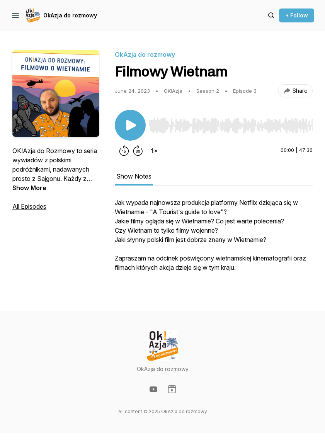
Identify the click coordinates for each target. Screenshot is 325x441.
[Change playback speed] (154, 150)
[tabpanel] (214, 239)
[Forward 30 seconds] (138, 150)
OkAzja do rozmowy (70, 15)
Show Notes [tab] (133, 176)
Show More (29, 188)
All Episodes (29, 206)
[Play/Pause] (130, 125)
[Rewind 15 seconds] (124, 150)
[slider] (231, 125)
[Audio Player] (231, 123)
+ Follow (296, 15)
